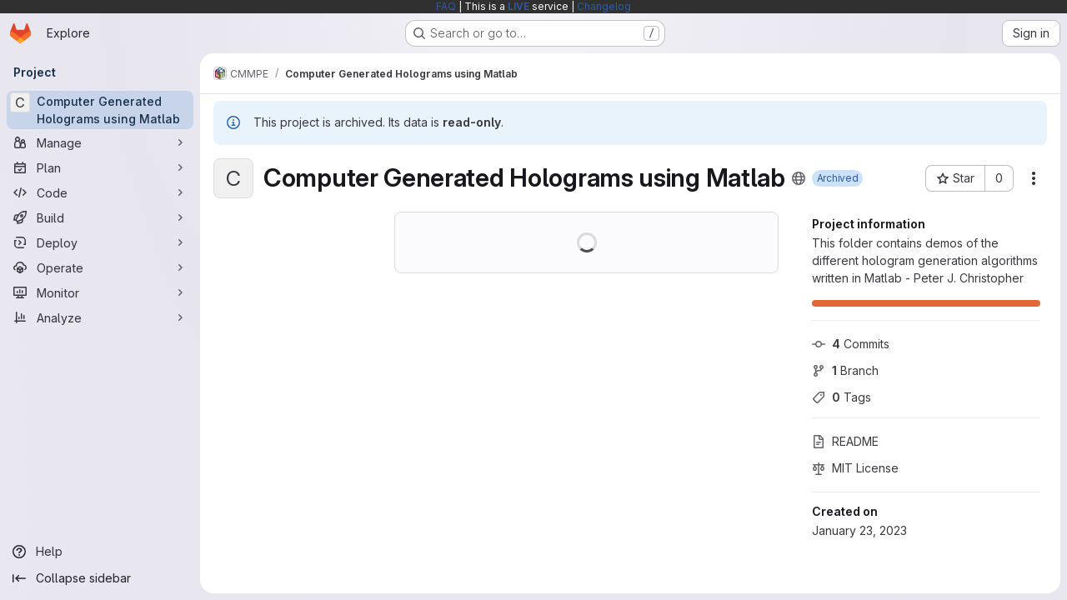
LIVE (518, 6)
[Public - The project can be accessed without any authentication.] (798, 178)
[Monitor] (100, 292)
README (845, 441)
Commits (850, 344)
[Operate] (100, 267)
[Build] (100, 217)
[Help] (100, 551)
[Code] (100, 192)
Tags (841, 397)
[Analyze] (100, 317)
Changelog (604, 6)
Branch (845, 370)
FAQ (446, 6)
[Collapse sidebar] (100, 578)
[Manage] (100, 142)
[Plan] (100, 167)
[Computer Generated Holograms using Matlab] (100, 110)
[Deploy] (100, 242)
